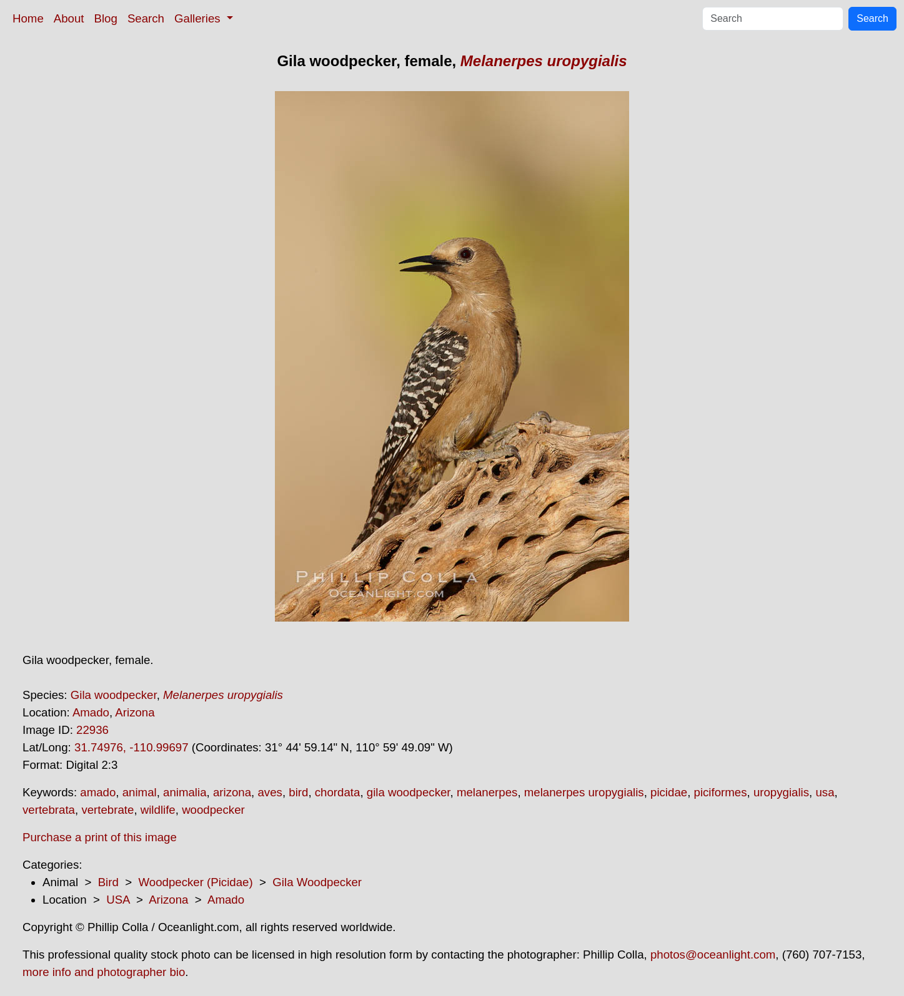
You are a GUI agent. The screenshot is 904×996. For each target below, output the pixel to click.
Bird (108, 882)
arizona (232, 792)
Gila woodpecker (114, 694)
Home (28, 18)
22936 (92, 729)
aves (269, 792)
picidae (668, 792)
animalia (184, 792)
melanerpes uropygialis (584, 792)
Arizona (134, 712)
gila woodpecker (408, 792)
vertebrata (48, 809)
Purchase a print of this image (99, 837)
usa (824, 792)
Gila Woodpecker (317, 882)
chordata (337, 792)
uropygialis (781, 792)
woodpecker (213, 809)
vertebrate (107, 809)
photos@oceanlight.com (712, 954)
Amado (90, 712)
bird (298, 792)
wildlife (158, 809)
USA (117, 899)
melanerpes (487, 792)
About (69, 18)
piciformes (720, 792)
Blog (105, 18)
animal (139, 792)
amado (98, 792)
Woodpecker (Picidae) (195, 882)
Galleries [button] (199, 18)
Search (145, 18)
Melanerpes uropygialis (543, 60)
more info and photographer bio (103, 972)
